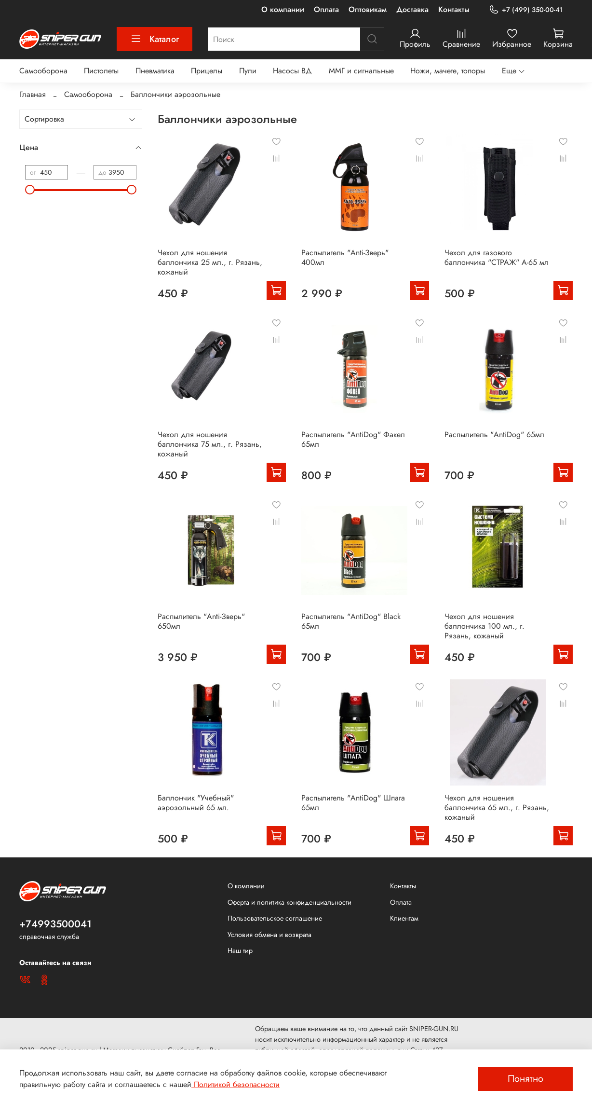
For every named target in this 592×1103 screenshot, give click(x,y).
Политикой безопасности (235, 1084)
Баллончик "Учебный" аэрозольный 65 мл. (196, 802)
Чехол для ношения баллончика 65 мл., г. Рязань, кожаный (496, 807)
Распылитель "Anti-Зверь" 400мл (345, 257)
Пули (247, 70)
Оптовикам (368, 9)
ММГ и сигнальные (361, 70)
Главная (32, 94)
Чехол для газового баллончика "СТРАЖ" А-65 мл (496, 257)
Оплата (326, 9)
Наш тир (240, 950)
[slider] (30, 189)
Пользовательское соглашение (275, 918)
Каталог (154, 39)
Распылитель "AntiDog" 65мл (494, 434)
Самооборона (43, 70)
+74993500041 (55, 924)
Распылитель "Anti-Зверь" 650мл (201, 621)
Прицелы (206, 70)
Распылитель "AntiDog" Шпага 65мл (353, 802)
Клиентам (404, 918)
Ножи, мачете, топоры (447, 70)
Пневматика (155, 70)
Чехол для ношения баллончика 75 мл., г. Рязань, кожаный (210, 444)
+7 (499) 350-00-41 (526, 10)
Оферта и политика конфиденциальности (289, 902)
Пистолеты (101, 70)
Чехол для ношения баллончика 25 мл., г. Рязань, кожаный (210, 262)
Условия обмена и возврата (269, 934)
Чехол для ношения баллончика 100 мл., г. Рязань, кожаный (484, 626)
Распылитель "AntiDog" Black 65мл (351, 621)
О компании (282, 9)
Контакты (454, 9)
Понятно (525, 1079)
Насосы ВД (292, 70)
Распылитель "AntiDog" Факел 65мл (353, 439)
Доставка (412, 9)
